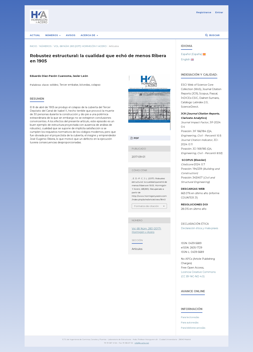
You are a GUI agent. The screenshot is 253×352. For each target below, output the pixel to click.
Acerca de (88, 35)
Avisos (70, 35)
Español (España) (191, 54)
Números (52, 35)
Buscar (214, 35)
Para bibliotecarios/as (193, 327)
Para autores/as (189, 322)
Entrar (219, 12)
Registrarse (203, 12)
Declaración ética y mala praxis (199, 228)
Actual (35, 35)
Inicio (33, 46)
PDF (136, 138)
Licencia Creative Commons (198, 272)
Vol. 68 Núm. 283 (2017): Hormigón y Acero (80, 46)
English (185, 59)
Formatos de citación (146, 206)
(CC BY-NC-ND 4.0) (193, 276)
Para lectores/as (190, 317)
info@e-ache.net (142, 343)
